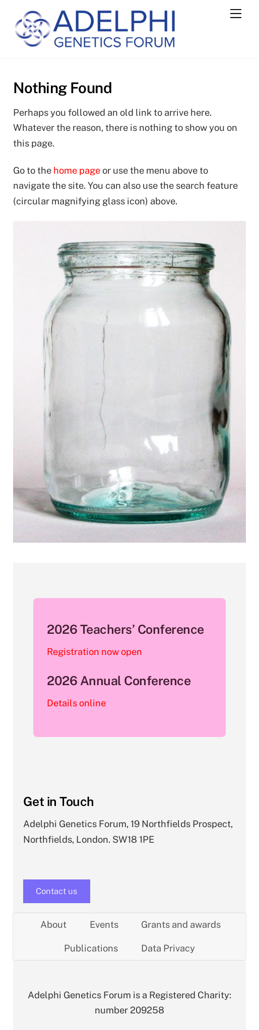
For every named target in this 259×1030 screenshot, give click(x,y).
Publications (91, 948)
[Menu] (236, 14)
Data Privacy (168, 948)
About (53, 924)
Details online (76, 703)
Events (104, 924)
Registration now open (94, 651)
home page (76, 170)
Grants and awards (181, 924)
